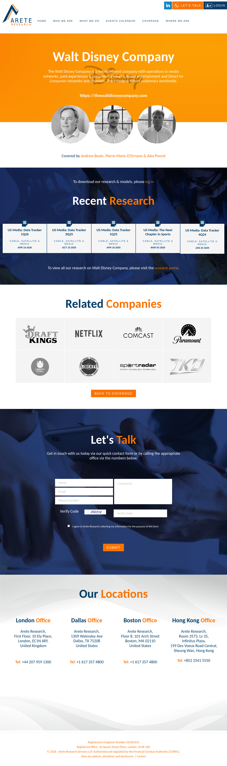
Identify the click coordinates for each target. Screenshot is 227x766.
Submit (114, 549)
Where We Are (178, 22)
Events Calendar (120, 22)
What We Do (89, 22)
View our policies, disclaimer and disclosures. (107, 758)
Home (41, 22)
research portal (166, 267)
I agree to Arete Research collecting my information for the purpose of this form (115, 528)
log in (149, 181)
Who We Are (63, 22)
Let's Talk (191, 5)
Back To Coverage (114, 395)
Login (219, 5)
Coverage (150, 22)
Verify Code (69, 513)
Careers (142, 758)
